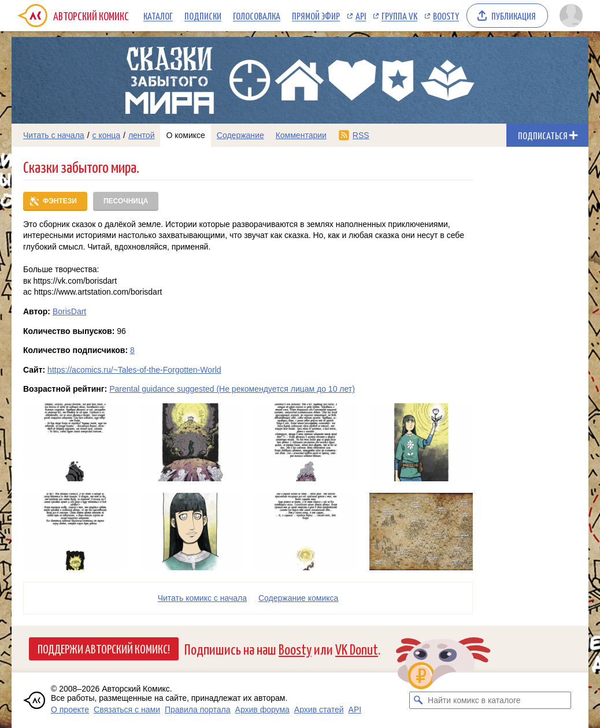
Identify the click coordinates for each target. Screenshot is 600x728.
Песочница (125, 201)
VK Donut (356, 649)
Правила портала (198, 709)
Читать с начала (53, 135)
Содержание (240, 135)
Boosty (446, 15)
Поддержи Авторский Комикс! (104, 648)
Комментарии (301, 135)
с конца (106, 135)
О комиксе (185, 135)
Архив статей (319, 709)
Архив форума (262, 709)
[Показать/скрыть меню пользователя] (571, 15)
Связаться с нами (127, 709)
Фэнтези (60, 201)
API (360, 15)
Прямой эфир (316, 15)
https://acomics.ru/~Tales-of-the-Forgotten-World (134, 369)
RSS (361, 135)
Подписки (202, 15)
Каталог (158, 15)
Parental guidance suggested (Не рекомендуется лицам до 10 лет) (232, 388)
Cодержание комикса (298, 598)
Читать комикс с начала (202, 598)
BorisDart (69, 311)
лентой (141, 135)
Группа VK (399, 15)
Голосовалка (256, 15)
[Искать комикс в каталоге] (418, 700)
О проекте (70, 709)
